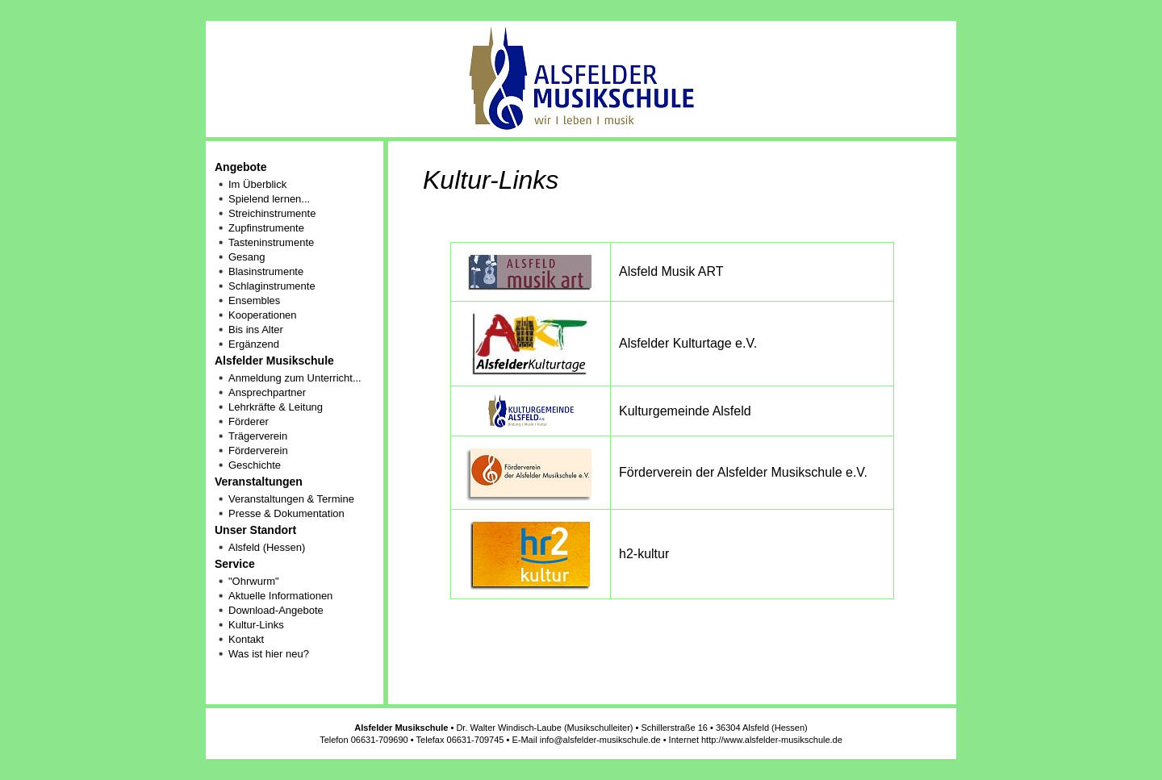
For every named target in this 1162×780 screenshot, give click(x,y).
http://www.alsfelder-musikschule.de (771, 740)
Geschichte (254, 465)
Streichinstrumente (272, 213)
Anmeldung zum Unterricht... (295, 378)
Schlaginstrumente (272, 286)
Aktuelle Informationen (280, 596)
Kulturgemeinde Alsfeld (685, 411)
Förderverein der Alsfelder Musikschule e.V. (743, 472)
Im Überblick (257, 184)
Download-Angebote (276, 610)
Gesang (246, 257)
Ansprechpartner (267, 392)
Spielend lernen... (269, 199)
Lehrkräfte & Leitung (275, 407)
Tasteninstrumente (271, 242)
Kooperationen (262, 315)
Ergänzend (253, 344)
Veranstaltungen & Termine (291, 499)
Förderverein (258, 450)
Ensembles (254, 300)
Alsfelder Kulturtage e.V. (688, 343)
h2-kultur (644, 554)
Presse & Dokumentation (286, 513)
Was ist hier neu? (268, 654)
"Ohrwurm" (253, 581)
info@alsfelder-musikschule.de (600, 740)
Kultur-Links (256, 625)
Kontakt (246, 639)
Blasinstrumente (265, 271)
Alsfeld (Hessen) (266, 547)
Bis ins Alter (255, 329)
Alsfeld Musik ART (671, 271)
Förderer (248, 421)
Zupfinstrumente (266, 228)
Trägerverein (257, 436)
